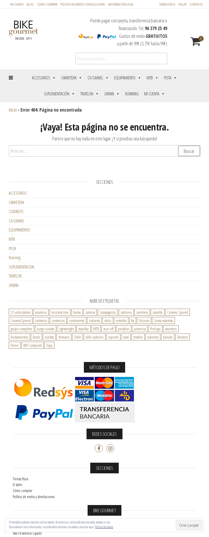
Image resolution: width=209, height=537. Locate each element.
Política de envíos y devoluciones (34, 496)
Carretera (71, 78)
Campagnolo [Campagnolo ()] (108, 312)
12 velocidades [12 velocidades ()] (21, 312)
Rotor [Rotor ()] (36, 337)
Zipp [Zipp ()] (49, 345)
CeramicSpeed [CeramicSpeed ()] (21, 320)
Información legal (121, 4)
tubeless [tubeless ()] (152, 337)
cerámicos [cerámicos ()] (58, 320)
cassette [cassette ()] (158, 312)
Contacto (196, 4)
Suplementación (59, 94)
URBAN (13, 285)
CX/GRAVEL (16, 221)
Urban (112, 94)
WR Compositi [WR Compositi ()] (32, 345)
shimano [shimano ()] (63, 337)
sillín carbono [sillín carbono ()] (94, 337)
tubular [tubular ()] (168, 337)
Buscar (157, 58)
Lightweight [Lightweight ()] (66, 328)
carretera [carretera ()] (142, 312)
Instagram (110, 448)
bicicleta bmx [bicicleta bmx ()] (60, 312)
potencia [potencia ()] (140, 328)
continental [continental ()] (76, 320)
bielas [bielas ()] (77, 312)
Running (132, 94)
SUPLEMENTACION (21, 267)
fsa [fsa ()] (132, 320)
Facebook (98, 448)
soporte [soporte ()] (113, 337)
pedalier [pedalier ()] (123, 328)
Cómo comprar (47, 4)
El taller (17, 484)
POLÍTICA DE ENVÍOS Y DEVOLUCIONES (82, 4)
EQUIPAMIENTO (19, 230)
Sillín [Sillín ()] (77, 337)
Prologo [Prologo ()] (155, 328)
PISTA (12, 248)
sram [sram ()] (126, 337)
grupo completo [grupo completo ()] (21, 328)
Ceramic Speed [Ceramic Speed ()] (177, 312)
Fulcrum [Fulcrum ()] (144, 320)
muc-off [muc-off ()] (108, 328)
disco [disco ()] (107, 320)
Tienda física (167, 4)
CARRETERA (16, 202)
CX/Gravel (98, 78)
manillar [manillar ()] (83, 328)
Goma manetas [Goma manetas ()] (163, 320)
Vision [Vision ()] (15, 345)
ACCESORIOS (18, 193)
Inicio (13, 110)
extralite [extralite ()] (121, 320)
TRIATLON (15, 276)
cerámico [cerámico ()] (41, 320)
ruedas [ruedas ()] (49, 337)
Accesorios (44, 78)
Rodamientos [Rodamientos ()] (19, 337)
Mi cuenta (16, 4)
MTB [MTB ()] (96, 328)
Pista (170, 78)
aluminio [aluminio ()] (41, 312)
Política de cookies (104, 527)
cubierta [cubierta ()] (94, 320)
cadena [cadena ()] (90, 312)
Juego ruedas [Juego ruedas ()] (45, 328)
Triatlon (89, 94)
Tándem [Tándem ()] (182, 337)
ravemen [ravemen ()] (171, 328)
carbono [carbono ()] (126, 312)
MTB (153, 78)
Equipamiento (127, 78)
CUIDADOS (16, 211)
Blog (30, 4)
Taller (182, 4)
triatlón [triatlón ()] (138, 337)
